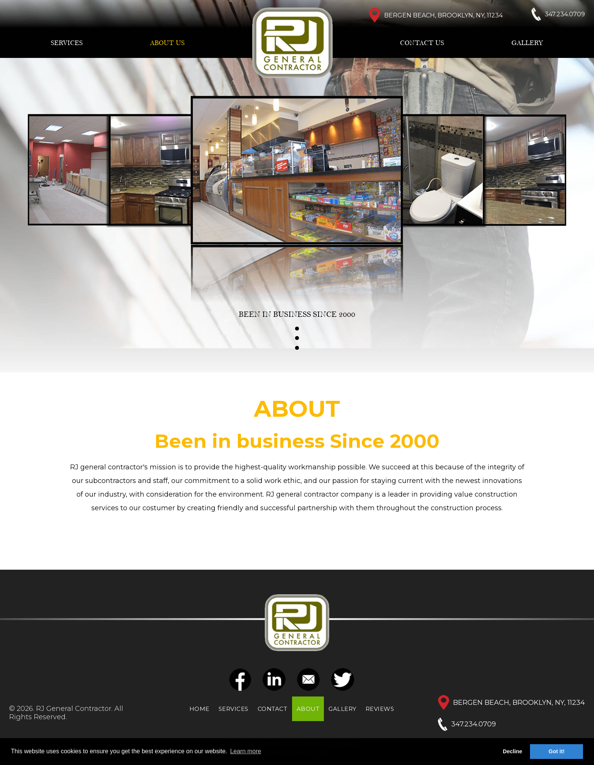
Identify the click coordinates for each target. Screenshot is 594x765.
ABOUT (308, 708)
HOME (199, 708)
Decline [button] (512, 751)
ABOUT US (167, 43)
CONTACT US (422, 43)
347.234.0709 (473, 724)
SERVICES (67, 43)
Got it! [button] (556, 751)
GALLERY (527, 43)
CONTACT (273, 708)
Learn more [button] (245, 751)
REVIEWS (380, 708)
